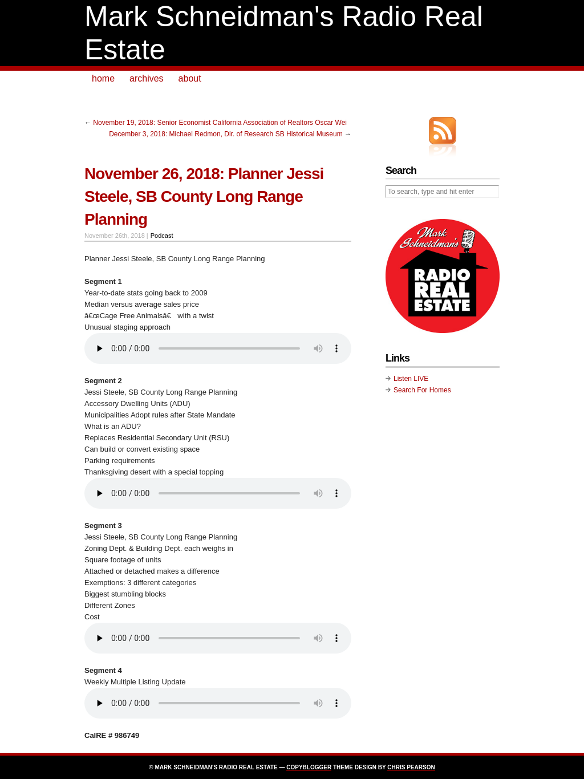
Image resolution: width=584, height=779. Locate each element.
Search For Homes (422, 390)
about (190, 78)
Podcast (162, 235)
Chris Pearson (411, 767)
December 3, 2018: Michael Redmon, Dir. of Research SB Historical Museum (226, 134)
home (103, 78)
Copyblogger (308, 767)
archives (146, 78)
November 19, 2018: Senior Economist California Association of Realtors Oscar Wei (220, 123)
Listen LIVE (411, 379)
